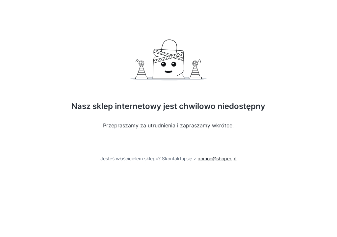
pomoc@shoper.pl (216, 158)
